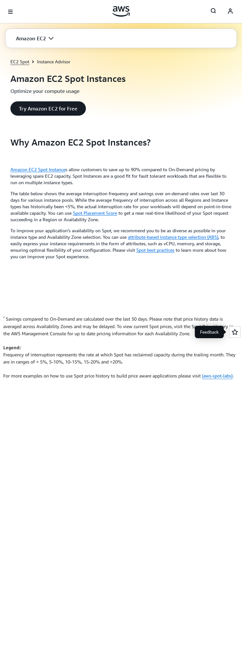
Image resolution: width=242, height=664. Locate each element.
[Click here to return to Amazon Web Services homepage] (121, 11)
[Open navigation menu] (10, 11)
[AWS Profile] (230, 11)
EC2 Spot (19, 61)
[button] (35, 38)
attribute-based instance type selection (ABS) (173, 237)
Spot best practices (155, 250)
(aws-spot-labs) (217, 375)
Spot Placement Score (95, 213)
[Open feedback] (235, 332)
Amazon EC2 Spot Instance (37, 169)
